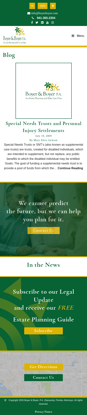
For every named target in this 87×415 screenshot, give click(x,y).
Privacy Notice (43, 411)
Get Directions (43, 367)
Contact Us (43, 230)
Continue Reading (70, 168)
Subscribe (43, 331)
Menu (78, 35)
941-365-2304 (43, 18)
